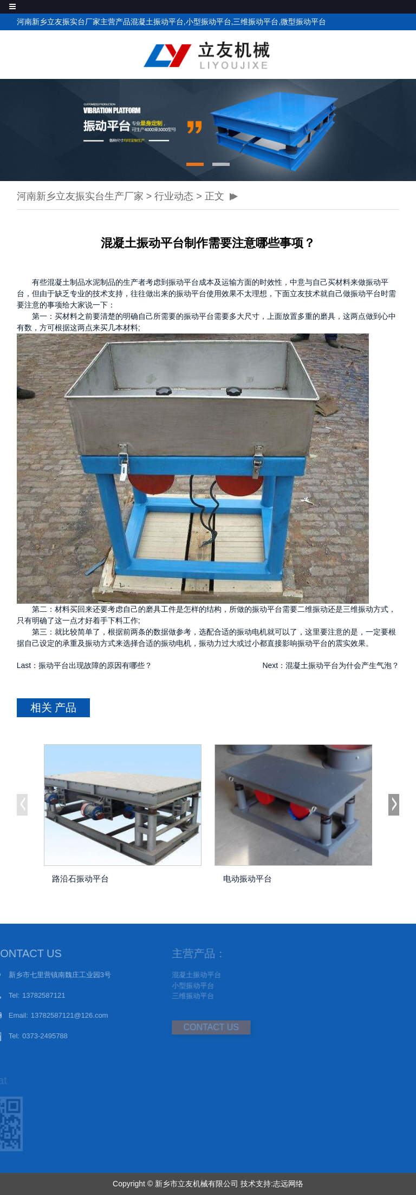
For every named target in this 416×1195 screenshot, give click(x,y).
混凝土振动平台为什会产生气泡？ (342, 665)
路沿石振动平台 (80, 878)
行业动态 (173, 196)
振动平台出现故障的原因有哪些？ (95, 665)
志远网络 (288, 1183)
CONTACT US (193, 1027)
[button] (195, 164)
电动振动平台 (247, 878)
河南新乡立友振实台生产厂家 (80, 196)
